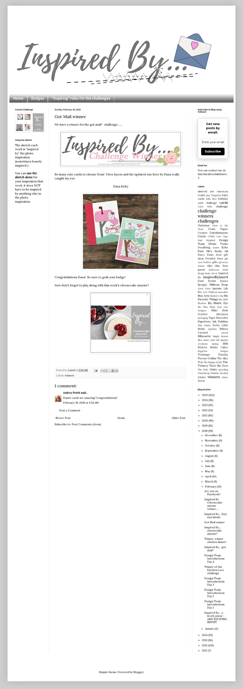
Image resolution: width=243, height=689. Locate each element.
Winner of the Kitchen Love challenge (214, 570)
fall (226, 251)
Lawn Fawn (204, 288)
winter (225, 377)
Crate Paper (218, 229)
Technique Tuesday (213, 354)
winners (69, 375)
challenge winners (207, 213)
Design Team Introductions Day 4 (214, 558)
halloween (214, 269)
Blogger (138, 672)
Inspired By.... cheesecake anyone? (213, 530)
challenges (208, 221)
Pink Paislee (204, 325)
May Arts (203, 295)
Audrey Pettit (71, 392)
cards (224, 203)
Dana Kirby (120, 186)
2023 (205, 405)
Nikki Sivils (219, 310)
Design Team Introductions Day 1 (214, 604)
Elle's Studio (214, 251)
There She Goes (218, 365)
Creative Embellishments (213, 232)
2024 (205, 400)
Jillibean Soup (218, 284)
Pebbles (223, 321)
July (207, 461)
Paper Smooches (218, 317)
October (210, 445)
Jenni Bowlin (207, 280)
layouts (217, 288)
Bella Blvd (211, 199)
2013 (205, 640)
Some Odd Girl (212, 340)
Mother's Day (217, 296)
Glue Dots (221, 265)
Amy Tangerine (213, 195)
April (208, 476)
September (212, 450)
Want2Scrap (204, 373)
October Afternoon (213, 314)
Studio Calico (219, 347)
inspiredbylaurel (215, 277)
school (224, 332)
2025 (205, 395)
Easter (216, 247)
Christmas (203, 225)
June (208, 466)
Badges (37, 98)
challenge (222, 206)
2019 (205, 425)
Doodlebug (204, 247)
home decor (211, 273)
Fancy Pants (205, 254)
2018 (205, 431)
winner (202, 377)
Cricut (202, 236)
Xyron (201, 380)
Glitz (210, 265)
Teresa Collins (207, 358)
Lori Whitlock (210, 292)
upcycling (223, 369)
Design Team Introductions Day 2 (214, 593)
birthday (223, 198)
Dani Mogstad (206, 240)
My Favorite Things (213, 297)
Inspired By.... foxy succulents (215, 515)
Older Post (179, 418)
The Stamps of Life (213, 362)
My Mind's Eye (218, 303)
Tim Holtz (203, 369)
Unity (213, 369)
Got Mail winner (214, 522)
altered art (206, 191)
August (210, 456)
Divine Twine (218, 244)
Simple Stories (220, 336)
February (211, 486)
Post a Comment (69, 410)
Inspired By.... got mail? (215, 548)
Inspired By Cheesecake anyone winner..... (213, 504)
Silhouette (204, 336)
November (212, 440)
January (210, 628)
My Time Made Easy (210, 307)
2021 (205, 415)
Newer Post (63, 418)
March (209, 481)
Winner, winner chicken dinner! (215, 540)
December (212, 435)
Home (18, 98)
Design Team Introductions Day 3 (214, 581)
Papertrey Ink (207, 321)
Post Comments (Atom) (86, 424)
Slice (200, 340)
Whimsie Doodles (219, 373)
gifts (215, 262)
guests (201, 269)
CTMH (211, 236)
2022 (205, 410)
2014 (205, 635)
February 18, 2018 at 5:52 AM (81, 402)
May (208, 471)
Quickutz (212, 329)
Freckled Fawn (214, 258)
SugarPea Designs (213, 351)
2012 (205, 645)
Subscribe (213, 151)
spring (215, 344)
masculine (223, 292)
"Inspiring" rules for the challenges (81, 98)
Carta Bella (205, 206)
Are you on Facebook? (212, 492)
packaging (203, 318)
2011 (205, 650)
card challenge (207, 202)
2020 (205, 420)
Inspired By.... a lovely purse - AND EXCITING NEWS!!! (215, 617)
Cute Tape (222, 236)
